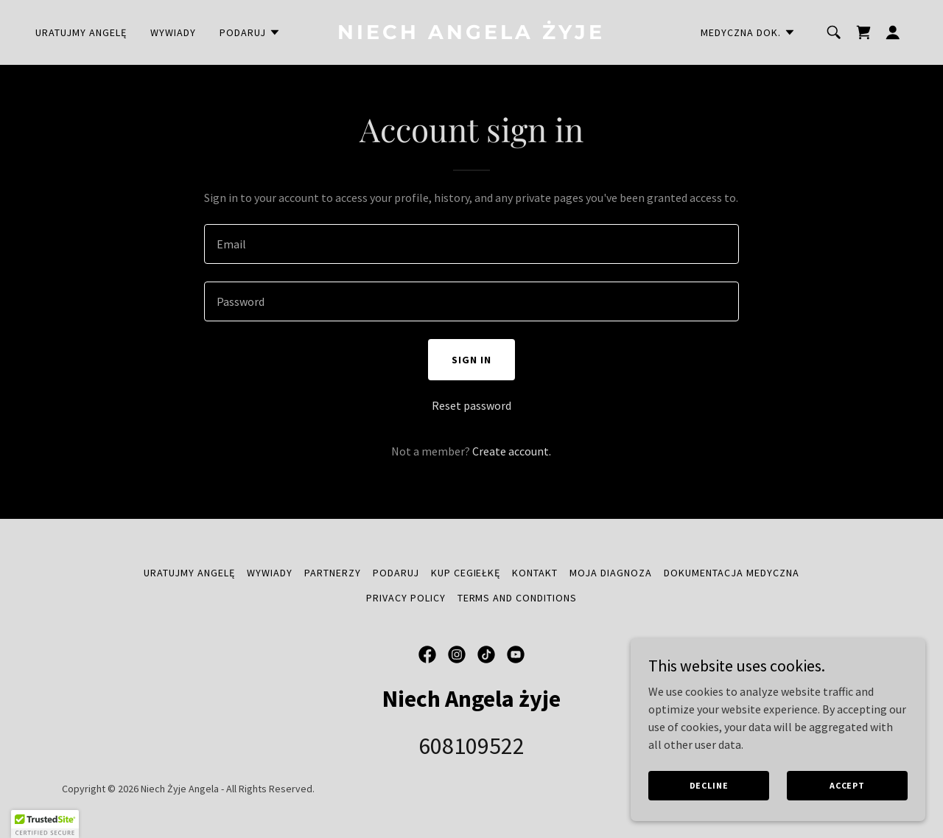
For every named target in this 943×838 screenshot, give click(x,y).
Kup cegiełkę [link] (466, 572)
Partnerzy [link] (332, 572)
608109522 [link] (471, 746)
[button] (250, 32)
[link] (471, 34)
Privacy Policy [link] (406, 597)
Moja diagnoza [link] (610, 572)
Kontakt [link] (535, 572)
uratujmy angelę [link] (81, 32)
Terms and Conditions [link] (518, 597)
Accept (847, 785)
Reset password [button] (471, 405)
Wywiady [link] (173, 32)
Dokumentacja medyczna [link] (731, 572)
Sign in (471, 359)
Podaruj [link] (396, 572)
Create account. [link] (511, 451)
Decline (709, 785)
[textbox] (471, 244)
